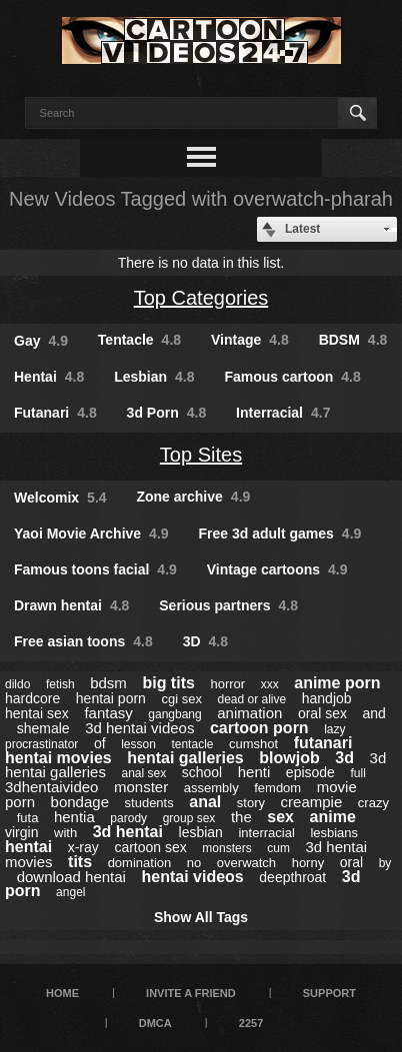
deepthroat (292, 877)
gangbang (174, 714)
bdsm (108, 682)
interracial (266, 832)
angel (70, 892)
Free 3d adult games (279, 533)
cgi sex (181, 698)
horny (308, 862)
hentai (28, 846)
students (149, 802)
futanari (323, 742)
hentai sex (37, 713)
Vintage (250, 340)
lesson (138, 744)
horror (227, 683)
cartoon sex (150, 847)
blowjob (289, 757)
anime (333, 816)
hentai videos (193, 876)
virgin (21, 832)
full (357, 773)
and (373, 713)
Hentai (49, 377)
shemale (43, 728)
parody (128, 818)
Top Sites (201, 455)
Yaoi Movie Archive (91, 533)
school (202, 772)
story (251, 802)
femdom (277, 787)
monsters (226, 848)
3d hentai (128, 831)
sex (280, 816)
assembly (211, 787)
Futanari (55, 413)
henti (254, 771)
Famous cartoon (292, 377)
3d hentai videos (139, 727)
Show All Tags (201, 917)
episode (310, 772)
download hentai (71, 876)
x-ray (83, 847)
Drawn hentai (71, 605)
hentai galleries (185, 757)
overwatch (246, 862)
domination (140, 862)
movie (337, 786)
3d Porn (167, 413)
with (65, 832)
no (194, 862)
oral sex (322, 713)
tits (80, 861)
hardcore (32, 698)
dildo (17, 684)
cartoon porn (259, 727)
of (100, 743)
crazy (373, 802)
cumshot (253, 743)
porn (20, 801)
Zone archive (193, 497)
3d (344, 757)
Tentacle (139, 340)
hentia (74, 816)
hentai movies (58, 757)
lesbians (334, 832)
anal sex (143, 773)
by (385, 863)
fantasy (108, 712)
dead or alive (251, 699)
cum (278, 848)
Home (62, 993)
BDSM (353, 340)
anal (205, 801)
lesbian (201, 832)
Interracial (283, 413)
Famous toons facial (95, 569)
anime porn (337, 682)
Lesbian (154, 377)
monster (141, 786)
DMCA (155, 1023)
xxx (270, 684)
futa (28, 817)
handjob (327, 698)
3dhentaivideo (51, 786)
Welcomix (60, 498)
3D (205, 641)
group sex (189, 818)
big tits (168, 682)
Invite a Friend (191, 993)
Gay (41, 341)
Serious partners (228, 605)
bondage (80, 801)
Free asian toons (83, 641)
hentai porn (111, 698)
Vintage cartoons (277, 569)
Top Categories (201, 298)
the (241, 816)
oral (351, 862)
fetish (60, 684)
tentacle (192, 744)
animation (249, 712)
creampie (312, 801)
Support (329, 993)
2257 (251, 1023)
